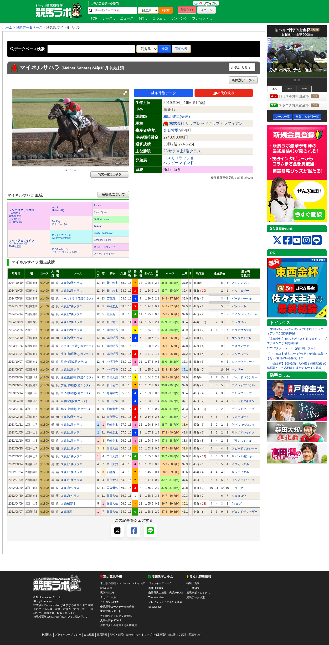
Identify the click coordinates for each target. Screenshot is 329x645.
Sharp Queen (101, 212)
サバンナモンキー (243, 456)
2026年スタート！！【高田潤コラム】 (291, 348)
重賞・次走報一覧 (307, 116)
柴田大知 (112, 377)
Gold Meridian (101, 219)
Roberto (98, 205)
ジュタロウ (239, 495)
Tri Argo (98, 226)
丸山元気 (112, 401)
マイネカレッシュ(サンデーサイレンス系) (64, 250)
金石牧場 (171, 130)
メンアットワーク (243, 480)
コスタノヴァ (240, 346)
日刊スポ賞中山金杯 (298, 96)
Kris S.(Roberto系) (57, 209)
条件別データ (163, 93)
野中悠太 (112, 282)
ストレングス (240, 282)
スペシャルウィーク (104, 247)
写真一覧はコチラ (109, 174)
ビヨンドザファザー (244, 511)
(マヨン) (237, 503)
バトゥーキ (239, 306)
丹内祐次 (112, 393)
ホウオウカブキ (242, 330)
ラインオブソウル (243, 385)
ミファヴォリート (243, 361)
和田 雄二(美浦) (176, 116)
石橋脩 (111, 472)
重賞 (274, 89)
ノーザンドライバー (104, 254)
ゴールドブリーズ (243, 409)
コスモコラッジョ (178, 158)
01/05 (304, 89)
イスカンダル (240, 464)
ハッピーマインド (178, 163)
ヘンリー (237, 369)
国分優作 (112, 488)
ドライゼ (237, 488)
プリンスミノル (242, 440)
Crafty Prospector (103, 233)
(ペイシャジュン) (243, 424)
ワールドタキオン (243, 401)
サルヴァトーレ (242, 338)
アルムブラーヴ (242, 393)
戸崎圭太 (112, 306)
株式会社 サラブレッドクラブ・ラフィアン (206, 123)
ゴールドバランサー (244, 377)
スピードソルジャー (244, 448)
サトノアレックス (243, 432)
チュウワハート (242, 322)
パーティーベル (242, 298)
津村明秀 (112, 330)
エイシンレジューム (244, 314)
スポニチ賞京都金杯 (298, 105)
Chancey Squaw (102, 240)
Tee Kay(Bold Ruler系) (59, 223)
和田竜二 (112, 322)
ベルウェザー (240, 290)
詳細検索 (181, 49)
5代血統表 (224, 93)
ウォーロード (240, 416)
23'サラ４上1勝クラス (182, 151)
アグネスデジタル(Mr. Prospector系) (61, 236)
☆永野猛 (112, 416)
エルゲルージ (240, 354)
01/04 (289, 89)
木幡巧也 (112, 361)
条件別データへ (243, 80)
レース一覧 (282, 116)
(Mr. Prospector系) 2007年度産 (22, 243)
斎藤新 (111, 298)
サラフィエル (240, 472)
